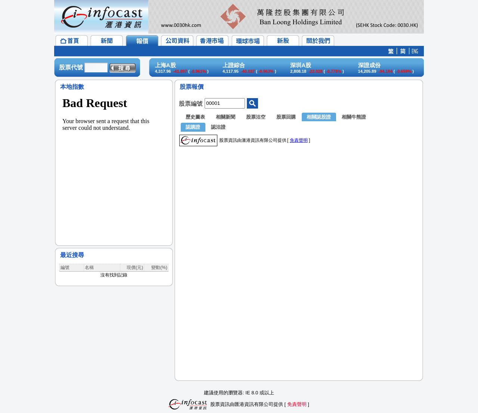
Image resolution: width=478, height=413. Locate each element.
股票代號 (71, 67)
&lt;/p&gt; (113, 164)
